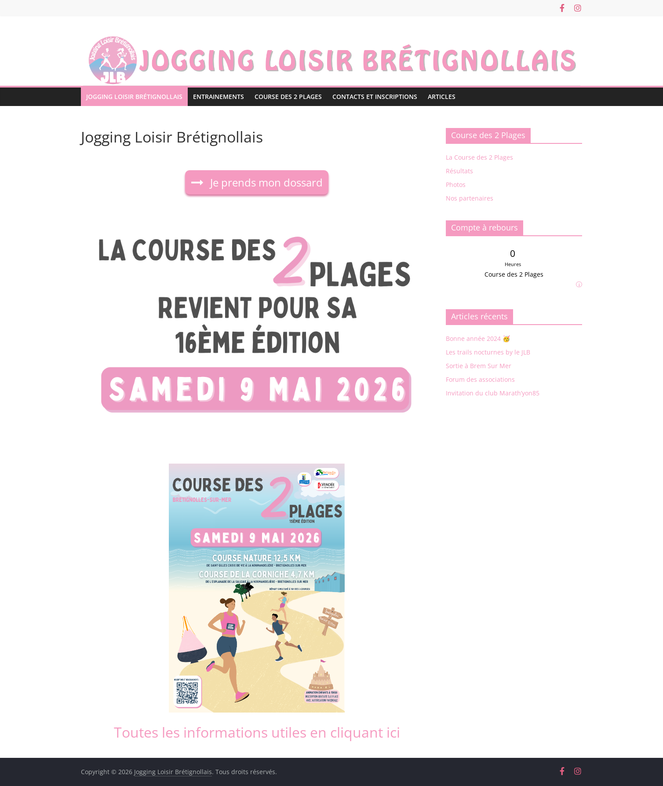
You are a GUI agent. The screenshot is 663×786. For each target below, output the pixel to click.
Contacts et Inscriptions (374, 96)
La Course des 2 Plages (479, 157)
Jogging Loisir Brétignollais (134, 96)
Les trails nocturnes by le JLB (488, 352)
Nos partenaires (469, 198)
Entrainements (218, 96)
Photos (456, 184)
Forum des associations (480, 379)
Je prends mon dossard (265, 182)
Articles (441, 96)
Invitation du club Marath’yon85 (492, 393)
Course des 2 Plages (288, 96)
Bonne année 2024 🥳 (478, 338)
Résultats (459, 171)
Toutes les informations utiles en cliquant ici (257, 732)
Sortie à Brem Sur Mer (478, 366)
